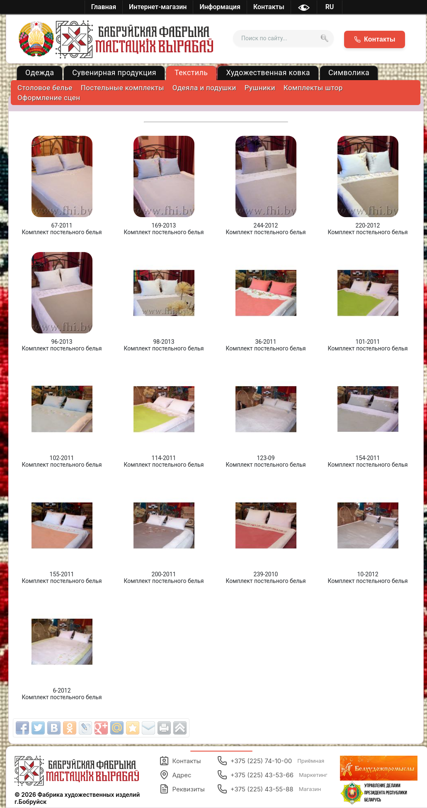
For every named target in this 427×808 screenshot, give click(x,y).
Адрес (175, 775)
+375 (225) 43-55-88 (269, 789)
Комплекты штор (313, 87)
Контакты (180, 761)
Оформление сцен (48, 97)
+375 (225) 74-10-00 (271, 761)
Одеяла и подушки (204, 87)
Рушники (260, 87)
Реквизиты (182, 789)
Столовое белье (45, 87)
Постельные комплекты (122, 87)
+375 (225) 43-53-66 (272, 775)
